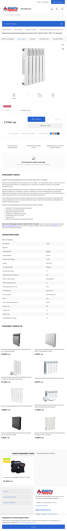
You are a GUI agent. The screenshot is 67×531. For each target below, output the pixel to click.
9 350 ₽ (50, 355)
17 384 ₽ (50, 411)
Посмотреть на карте (42, 505)
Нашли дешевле (13, 133)
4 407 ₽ (50, 383)
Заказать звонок (58, 2)
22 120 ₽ (16, 383)
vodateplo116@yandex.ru (49, 514)
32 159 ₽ (8, 481)
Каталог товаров (33, 24)
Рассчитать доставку (28, 133)
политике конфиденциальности (27, 522)
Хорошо (33, 527)
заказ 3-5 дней (42, 133)
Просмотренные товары (46, 453)
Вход (38, 2)
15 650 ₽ (16, 355)
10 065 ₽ (16, 411)
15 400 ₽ (50, 439)
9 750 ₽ (16, 439)
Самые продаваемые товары (23, 453)
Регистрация (45, 2)
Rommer (48, 251)
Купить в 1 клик (45, 125)
